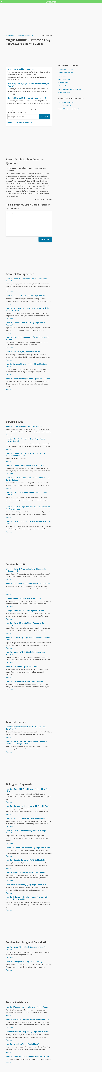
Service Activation (64, 79)
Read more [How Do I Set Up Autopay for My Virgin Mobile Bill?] (9, 811)
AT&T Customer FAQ (65, 106)
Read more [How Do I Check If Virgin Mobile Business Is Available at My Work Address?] (9, 501)
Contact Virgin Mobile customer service (21, 122)
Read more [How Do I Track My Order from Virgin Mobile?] (9, 419)
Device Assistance (64, 92)
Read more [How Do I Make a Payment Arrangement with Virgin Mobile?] (9, 828)
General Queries (63, 83)
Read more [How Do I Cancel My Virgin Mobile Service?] (9, 661)
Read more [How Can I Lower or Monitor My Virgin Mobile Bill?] (9, 865)
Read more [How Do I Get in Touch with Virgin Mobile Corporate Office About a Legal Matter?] (9, 736)
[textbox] (23, 116)
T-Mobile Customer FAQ (66, 102)
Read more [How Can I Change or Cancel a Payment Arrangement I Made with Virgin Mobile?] (9, 894)
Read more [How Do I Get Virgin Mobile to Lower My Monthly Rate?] (9, 798)
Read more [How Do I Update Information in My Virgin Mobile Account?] (9, 317)
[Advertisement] (29, 142)
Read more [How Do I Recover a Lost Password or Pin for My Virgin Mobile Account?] (9, 303)
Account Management (65, 73)
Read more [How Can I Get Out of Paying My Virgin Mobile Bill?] (9, 877)
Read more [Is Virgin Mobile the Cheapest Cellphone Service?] (9, 603)
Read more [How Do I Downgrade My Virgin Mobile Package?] (9, 954)
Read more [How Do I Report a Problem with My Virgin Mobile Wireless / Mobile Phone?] (9, 445)
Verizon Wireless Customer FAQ (68, 109)
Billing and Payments (65, 86)
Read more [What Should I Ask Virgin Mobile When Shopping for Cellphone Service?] (9, 564)
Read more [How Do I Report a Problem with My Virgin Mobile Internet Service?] (9, 433)
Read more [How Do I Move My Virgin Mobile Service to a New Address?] (9, 647)
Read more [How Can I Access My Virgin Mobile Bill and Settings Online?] (9, 359)
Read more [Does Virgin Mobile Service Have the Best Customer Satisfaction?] (9, 721)
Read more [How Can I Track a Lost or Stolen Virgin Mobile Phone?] (9, 999)
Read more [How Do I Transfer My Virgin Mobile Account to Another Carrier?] (9, 632)
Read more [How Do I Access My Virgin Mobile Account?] (9, 344)
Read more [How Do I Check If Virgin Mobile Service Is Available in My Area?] (9, 516)
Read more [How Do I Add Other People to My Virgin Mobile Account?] (9, 373)
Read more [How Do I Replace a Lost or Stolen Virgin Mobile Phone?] (9, 1046)
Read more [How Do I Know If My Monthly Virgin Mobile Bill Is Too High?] (9, 786)
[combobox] (23, 116)
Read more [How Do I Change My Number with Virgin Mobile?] (9, 288)
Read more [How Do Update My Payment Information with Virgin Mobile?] (9, 276)
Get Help (44, 117)
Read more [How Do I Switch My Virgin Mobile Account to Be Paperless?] (9, 618)
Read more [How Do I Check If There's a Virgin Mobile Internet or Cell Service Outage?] (9, 472)
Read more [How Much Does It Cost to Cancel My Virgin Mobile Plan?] (9, 840)
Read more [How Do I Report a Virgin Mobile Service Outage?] (9, 458)
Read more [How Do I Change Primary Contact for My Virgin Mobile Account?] (9, 332)
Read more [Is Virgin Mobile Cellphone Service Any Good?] (9, 591)
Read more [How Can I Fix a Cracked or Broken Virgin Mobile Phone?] (9, 1012)
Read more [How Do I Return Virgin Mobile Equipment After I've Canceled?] (9, 942)
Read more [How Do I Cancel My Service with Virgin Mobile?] (9, 674)
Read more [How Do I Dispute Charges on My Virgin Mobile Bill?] (9, 852)
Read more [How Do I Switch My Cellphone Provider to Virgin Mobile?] (9, 578)
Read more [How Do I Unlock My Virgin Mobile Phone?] (9, 1036)
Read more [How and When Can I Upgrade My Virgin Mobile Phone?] (9, 1024)
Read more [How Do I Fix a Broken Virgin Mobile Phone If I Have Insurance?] (9, 487)
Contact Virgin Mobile (65, 69)
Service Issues (62, 76)
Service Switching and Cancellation (69, 89)
